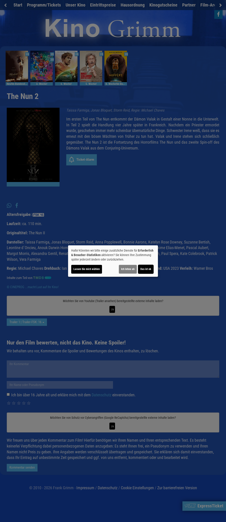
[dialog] (113, 261)
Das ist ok (145, 269)
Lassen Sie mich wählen (86, 269)
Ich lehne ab (128, 269)
